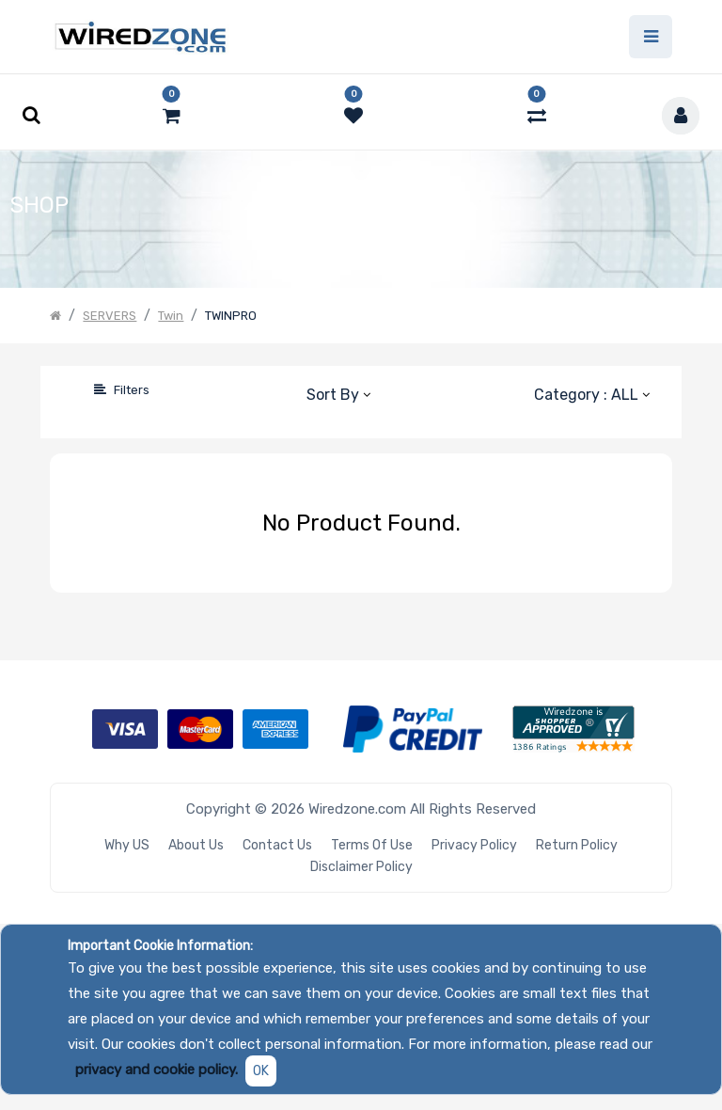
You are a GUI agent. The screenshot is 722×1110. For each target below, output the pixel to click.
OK (261, 1071)
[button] (338, 393)
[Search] (64, 390)
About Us (196, 845)
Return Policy (577, 845)
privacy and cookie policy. (156, 1069)
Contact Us (277, 845)
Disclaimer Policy (361, 867)
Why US (126, 845)
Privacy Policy (474, 845)
